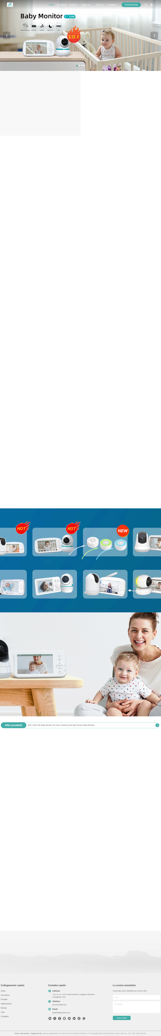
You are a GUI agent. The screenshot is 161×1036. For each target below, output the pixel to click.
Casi (3, 1012)
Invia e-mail (122, 1018)
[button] (77, 65)
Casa (51, 5)
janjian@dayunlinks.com (61, 1013)
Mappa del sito (36, 1033)
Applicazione (87, 5)
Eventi (100, 4)
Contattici (111, 5)
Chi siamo (61, 5)
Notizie (4, 1008)
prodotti (74, 4)
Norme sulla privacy (22, 1033)
